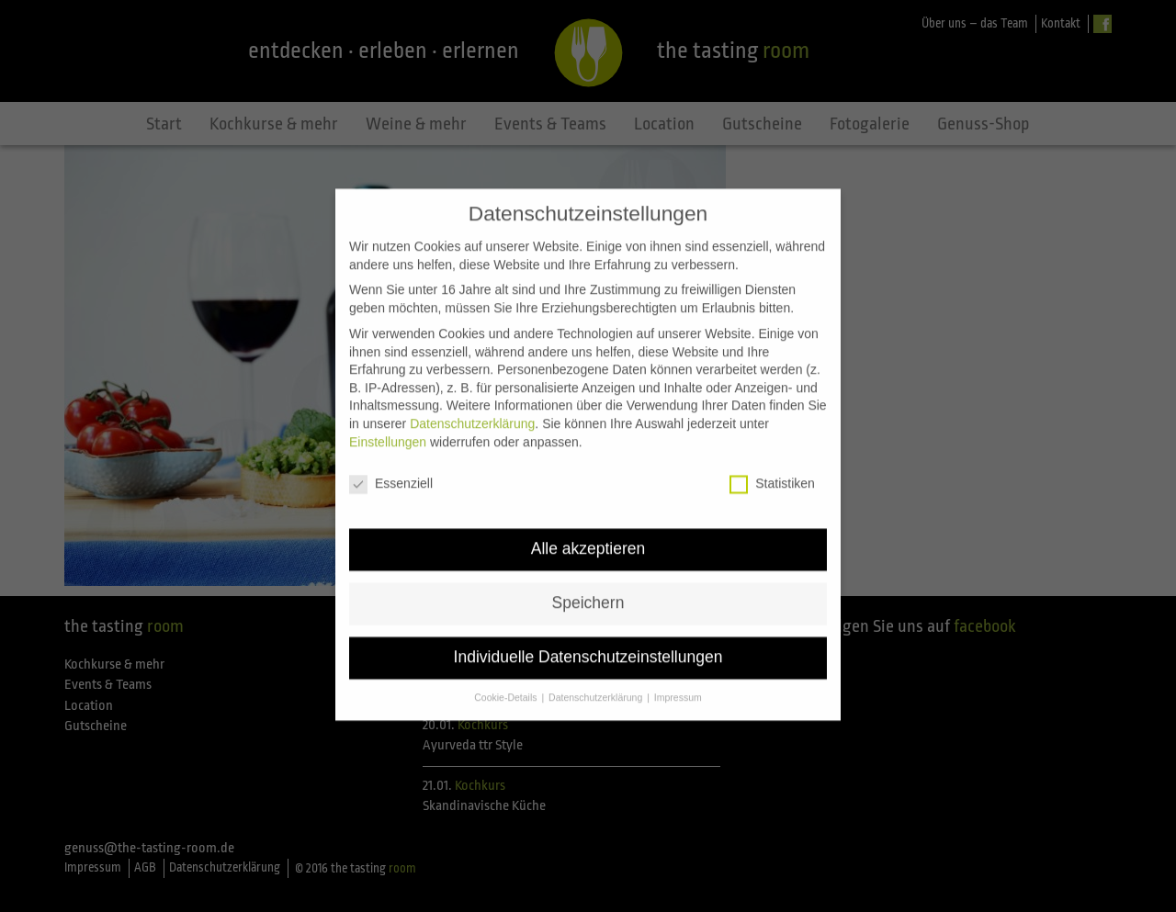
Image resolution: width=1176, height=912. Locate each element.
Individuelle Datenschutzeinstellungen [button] (588, 641)
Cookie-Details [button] (506, 680)
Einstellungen (387, 425)
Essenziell (391, 468)
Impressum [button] (678, 680)
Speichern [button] (588, 587)
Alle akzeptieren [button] (588, 533)
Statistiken (772, 468)
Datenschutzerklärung (472, 407)
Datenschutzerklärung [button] (596, 680)
